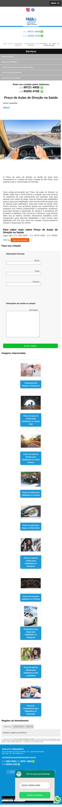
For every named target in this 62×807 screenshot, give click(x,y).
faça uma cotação (20, 240)
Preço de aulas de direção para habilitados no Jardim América (31, 458)
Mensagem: (22, 323)
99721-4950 (34, 31)
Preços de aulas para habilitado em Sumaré (31, 493)
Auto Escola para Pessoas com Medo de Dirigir (17, 67)
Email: (23, 272)
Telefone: (23, 283)
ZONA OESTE (19, 727)
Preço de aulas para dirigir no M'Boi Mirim (31, 526)
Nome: (23, 261)
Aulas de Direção (7, 56)
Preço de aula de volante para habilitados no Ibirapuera (31, 562)
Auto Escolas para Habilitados (12, 72)
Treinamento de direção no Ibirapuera (31, 384)
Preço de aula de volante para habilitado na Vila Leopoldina (31, 671)
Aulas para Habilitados (9, 62)
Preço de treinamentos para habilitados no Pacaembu (30, 710)
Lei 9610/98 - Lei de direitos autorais (33, 742)
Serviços (31, 51)
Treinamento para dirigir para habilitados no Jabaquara (31, 633)
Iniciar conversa (35, 795)
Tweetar (6, 107)
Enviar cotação (30, 346)
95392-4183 (34, 35)
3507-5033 (11, 761)
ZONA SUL (30, 727)
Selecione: (7, 727)
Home (12, 772)
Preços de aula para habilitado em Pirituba (31, 597)
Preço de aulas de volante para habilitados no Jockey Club (31, 420)
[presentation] (22, 294)
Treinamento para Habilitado (11, 78)
